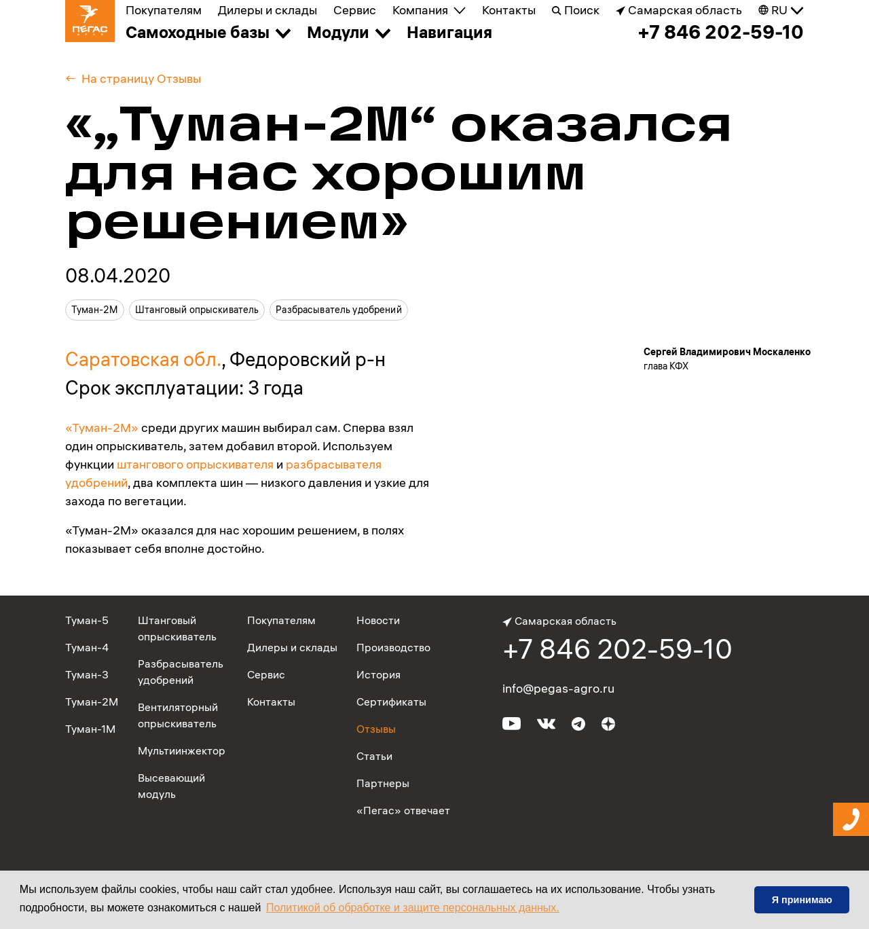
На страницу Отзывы (141, 78)
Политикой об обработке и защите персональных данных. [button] (412, 907)
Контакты (509, 10)
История (378, 674)
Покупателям (164, 10)
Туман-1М (90, 728)
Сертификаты (391, 701)
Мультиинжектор (181, 750)
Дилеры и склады (267, 10)
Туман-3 (87, 674)
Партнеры (382, 783)
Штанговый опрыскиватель (197, 310)
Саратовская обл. (143, 359)
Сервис (354, 10)
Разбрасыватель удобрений (338, 310)
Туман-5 (87, 620)
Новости (378, 620)
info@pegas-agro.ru (558, 688)
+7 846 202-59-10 (720, 31)
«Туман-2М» (101, 427)
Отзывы (376, 728)
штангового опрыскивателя (195, 464)
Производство (393, 647)
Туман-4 (87, 647)
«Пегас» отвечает (403, 810)
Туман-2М (94, 310)
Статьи (374, 756)
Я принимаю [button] (802, 899)
